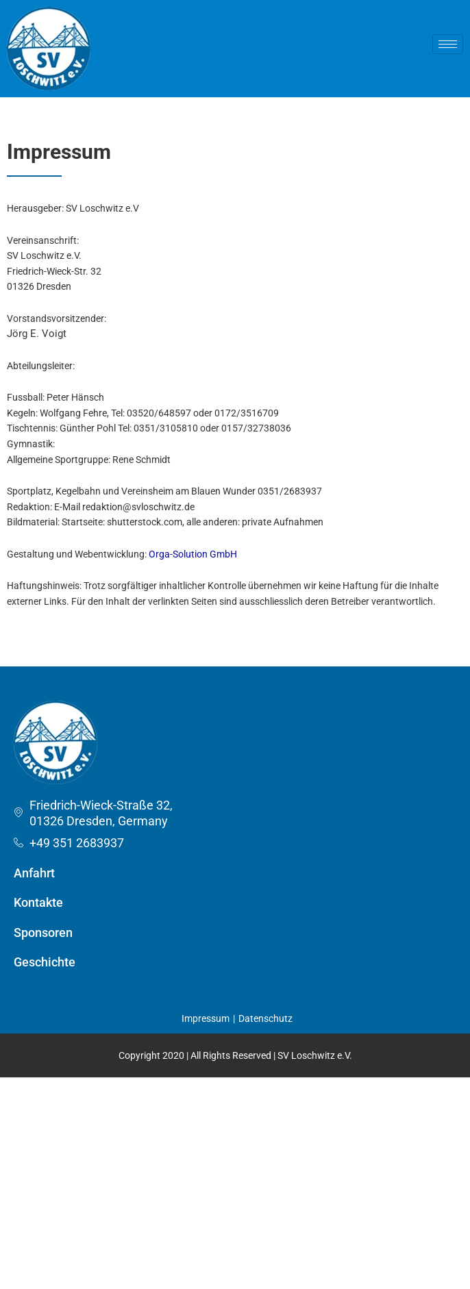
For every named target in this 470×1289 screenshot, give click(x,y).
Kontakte (38, 902)
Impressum (206, 1018)
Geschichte (44, 962)
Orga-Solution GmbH (193, 554)
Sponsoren (43, 932)
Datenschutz (265, 1018)
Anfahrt (34, 873)
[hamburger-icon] (447, 44)
